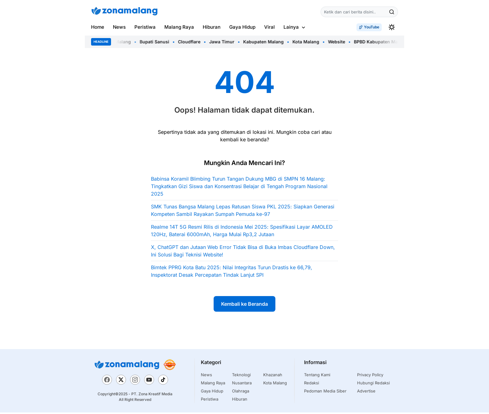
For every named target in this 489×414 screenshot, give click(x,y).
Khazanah (272, 376)
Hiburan (211, 27)
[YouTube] (149, 382)
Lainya (291, 27)
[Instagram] (135, 382)
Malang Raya (179, 27)
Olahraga (240, 392)
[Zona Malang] (127, 366)
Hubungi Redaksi (373, 384)
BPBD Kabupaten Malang (382, 41)
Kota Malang (308, 41)
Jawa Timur (224, 41)
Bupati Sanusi (157, 41)
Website (338, 41)
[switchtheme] (391, 27)
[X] (121, 382)
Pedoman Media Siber (325, 392)
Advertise (366, 392)
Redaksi (311, 384)
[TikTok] (163, 382)
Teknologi (241, 376)
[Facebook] (107, 382)
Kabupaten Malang (265, 41)
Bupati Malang (117, 41)
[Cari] (392, 12)
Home (97, 27)
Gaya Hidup (242, 27)
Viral (269, 27)
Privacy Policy (370, 376)
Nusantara (242, 384)
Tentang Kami (317, 376)
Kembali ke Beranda (244, 305)
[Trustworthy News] (169, 366)
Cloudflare (191, 41)
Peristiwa (145, 27)
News (119, 27)
